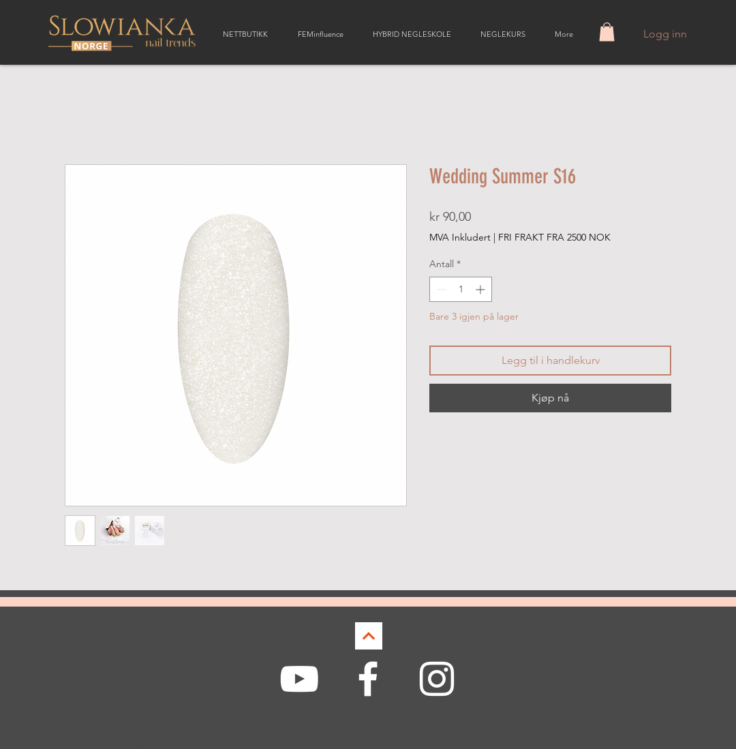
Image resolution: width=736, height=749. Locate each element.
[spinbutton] (460, 289)
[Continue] (368, 635)
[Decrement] (439, 289)
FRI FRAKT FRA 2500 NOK (554, 237)
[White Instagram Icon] (437, 679)
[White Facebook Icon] (368, 679)
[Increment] (481, 289)
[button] (607, 31)
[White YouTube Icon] (299, 679)
